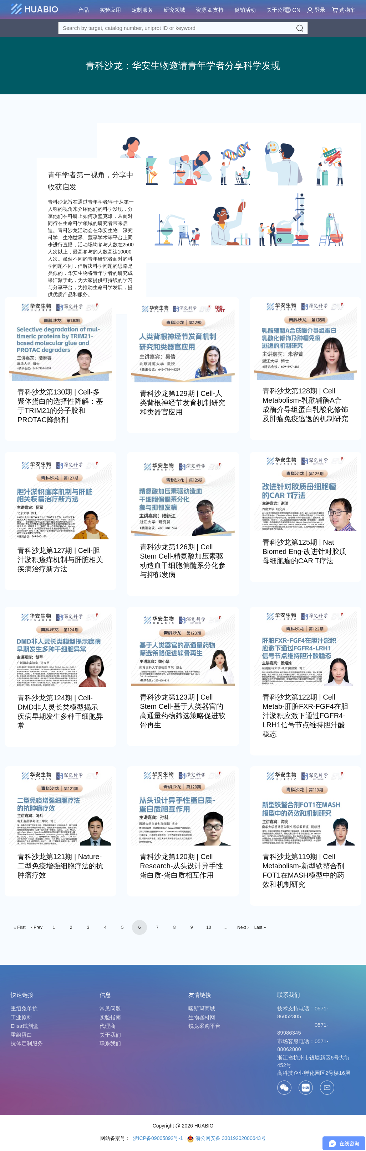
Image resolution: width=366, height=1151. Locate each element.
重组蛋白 (21, 1035)
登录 (316, 10)
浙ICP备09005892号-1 (157, 1138)
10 (208, 927)
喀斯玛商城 (201, 1008)
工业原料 (21, 1017)
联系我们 (110, 1043)
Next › (243, 927)
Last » (260, 927)
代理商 (108, 1026)
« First (19, 927)
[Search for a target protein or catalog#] (183, 28)
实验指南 (110, 1017)
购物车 (343, 10)
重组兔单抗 (24, 1008)
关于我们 (110, 1035)
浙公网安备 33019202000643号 (226, 1138)
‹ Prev (36, 927)
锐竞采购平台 (204, 1026)
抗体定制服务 (27, 1043)
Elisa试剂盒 (25, 1026)
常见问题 (110, 1008)
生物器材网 (201, 1017)
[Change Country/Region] (292, 10)
